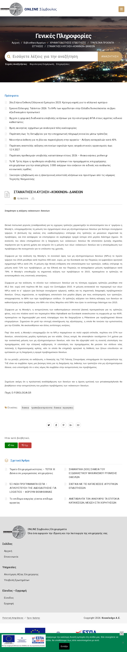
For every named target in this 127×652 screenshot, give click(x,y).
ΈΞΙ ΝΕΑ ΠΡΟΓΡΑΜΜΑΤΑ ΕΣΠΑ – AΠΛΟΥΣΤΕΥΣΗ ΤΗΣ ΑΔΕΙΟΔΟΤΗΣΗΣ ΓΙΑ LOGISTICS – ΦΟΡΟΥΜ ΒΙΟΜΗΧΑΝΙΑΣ (33, 488)
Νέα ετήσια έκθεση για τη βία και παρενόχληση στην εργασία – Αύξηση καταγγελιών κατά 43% (62, 139)
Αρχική (15, 42)
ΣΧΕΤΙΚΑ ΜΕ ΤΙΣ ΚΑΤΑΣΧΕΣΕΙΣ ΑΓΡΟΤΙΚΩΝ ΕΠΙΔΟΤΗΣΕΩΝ (93, 486)
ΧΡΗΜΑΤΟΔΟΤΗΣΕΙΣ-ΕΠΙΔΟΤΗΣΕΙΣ (68, 42)
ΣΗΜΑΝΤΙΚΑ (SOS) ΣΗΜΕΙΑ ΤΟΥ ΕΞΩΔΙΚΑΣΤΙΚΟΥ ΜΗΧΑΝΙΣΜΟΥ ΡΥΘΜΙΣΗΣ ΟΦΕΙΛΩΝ (93, 473)
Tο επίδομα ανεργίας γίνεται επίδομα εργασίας (31, 500)
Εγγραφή (9, 603)
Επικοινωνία (11, 556)
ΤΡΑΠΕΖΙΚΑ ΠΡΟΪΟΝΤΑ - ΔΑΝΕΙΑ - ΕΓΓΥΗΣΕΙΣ (52, 407)
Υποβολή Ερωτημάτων (16, 580)
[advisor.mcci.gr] (78, 425)
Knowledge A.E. (111, 617)
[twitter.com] (49, 425)
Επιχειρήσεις (63, 64)
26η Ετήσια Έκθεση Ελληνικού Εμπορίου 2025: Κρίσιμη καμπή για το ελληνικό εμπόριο (58, 102)
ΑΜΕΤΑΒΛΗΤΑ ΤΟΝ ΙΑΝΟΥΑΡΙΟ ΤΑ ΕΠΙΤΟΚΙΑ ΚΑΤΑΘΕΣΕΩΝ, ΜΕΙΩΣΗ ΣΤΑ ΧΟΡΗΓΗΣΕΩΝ (94, 500)
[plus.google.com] (71, 425)
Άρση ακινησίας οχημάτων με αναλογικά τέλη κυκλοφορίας (43, 128)
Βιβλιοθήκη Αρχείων (35, 42)
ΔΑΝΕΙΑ (25, 407)
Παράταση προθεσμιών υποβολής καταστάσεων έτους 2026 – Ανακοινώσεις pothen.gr (58, 155)
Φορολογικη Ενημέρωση (42, 64)
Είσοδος (9, 597)
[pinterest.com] (63, 425)
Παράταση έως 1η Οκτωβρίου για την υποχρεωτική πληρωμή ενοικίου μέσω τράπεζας (58, 133)
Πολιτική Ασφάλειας (12, 618)
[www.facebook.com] (56, 425)
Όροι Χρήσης (33, 618)
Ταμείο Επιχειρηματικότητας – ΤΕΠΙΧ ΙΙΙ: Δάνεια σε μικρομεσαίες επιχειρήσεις (33, 471)
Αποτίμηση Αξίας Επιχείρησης (21, 574)
